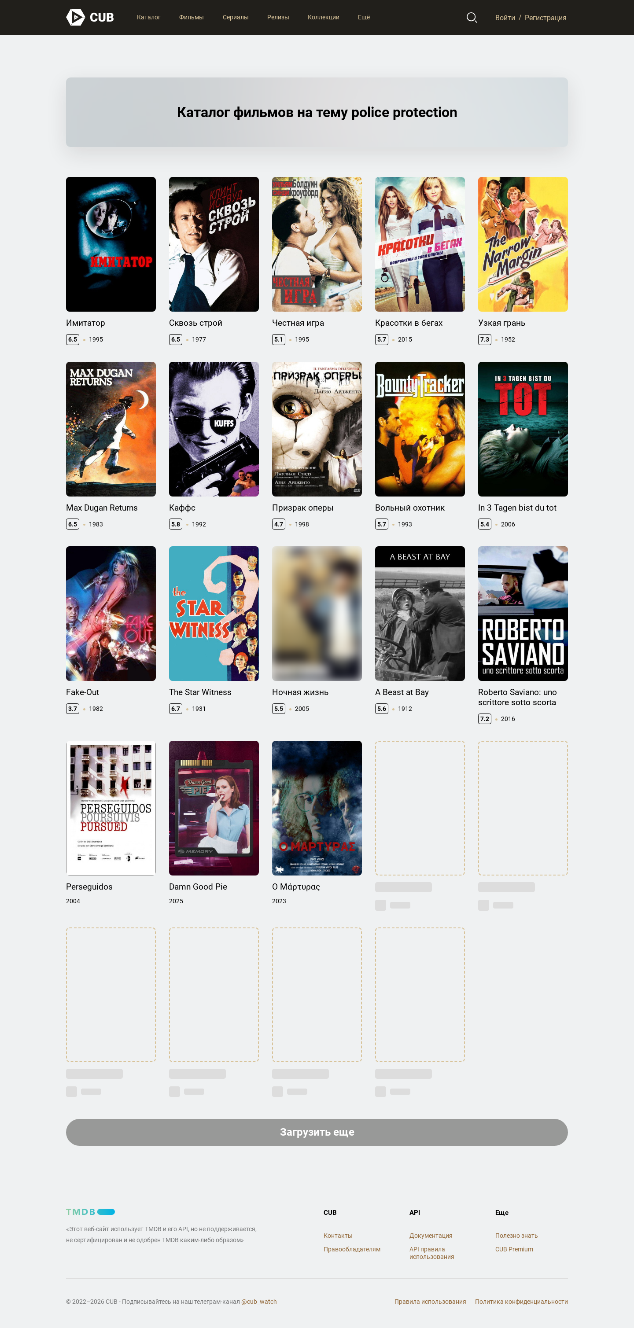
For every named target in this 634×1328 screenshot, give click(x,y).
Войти (505, 17)
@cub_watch (259, 1301)
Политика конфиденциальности (521, 1301)
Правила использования (430, 1301)
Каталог (149, 17)
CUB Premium (514, 1249)
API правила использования (431, 1253)
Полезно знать (516, 1235)
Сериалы (236, 17)
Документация (431, 1235)
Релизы (278, 17)
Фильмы (191, 17)
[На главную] (90, 17)
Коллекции (323, 17)
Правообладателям (352, 1249)
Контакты (338, 1235)
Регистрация (546, 17)
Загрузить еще (317, 1132)
